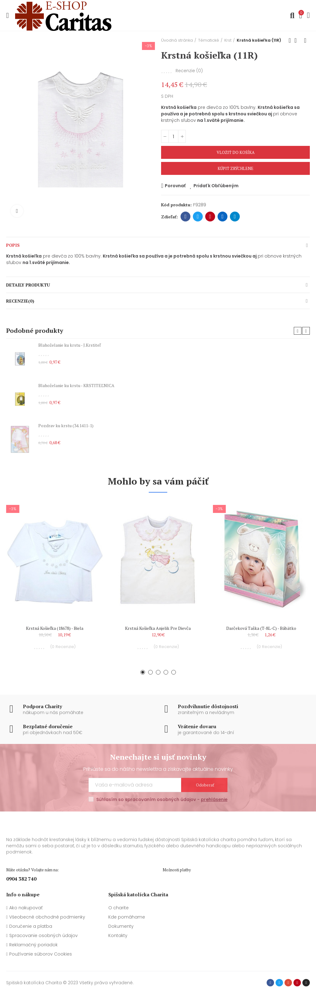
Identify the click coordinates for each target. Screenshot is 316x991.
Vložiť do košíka (236, 152)
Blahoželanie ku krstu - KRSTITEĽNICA (76, 385)
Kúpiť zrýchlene (235, 168)
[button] (297, 331)
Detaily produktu (28, 285)
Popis (13, 245)
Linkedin (223, 216)
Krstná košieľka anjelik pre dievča (158, 628)
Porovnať (175, 186)
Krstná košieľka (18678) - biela (54, 628)
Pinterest (210, 216)
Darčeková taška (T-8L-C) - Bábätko (261, 628)
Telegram (235, 216)
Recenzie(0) (20, 301)
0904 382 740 (21, 878)
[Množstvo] (173, 136)
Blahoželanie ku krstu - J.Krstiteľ (69, 345)
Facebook (186, 216)
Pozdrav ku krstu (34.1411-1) (66, 425)
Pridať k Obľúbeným (216, 186)
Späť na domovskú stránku (297, 40)
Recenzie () (189, 70)
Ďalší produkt (305, 40)
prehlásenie (214, 799)
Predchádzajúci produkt (289, 40)
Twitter (198, 216)
